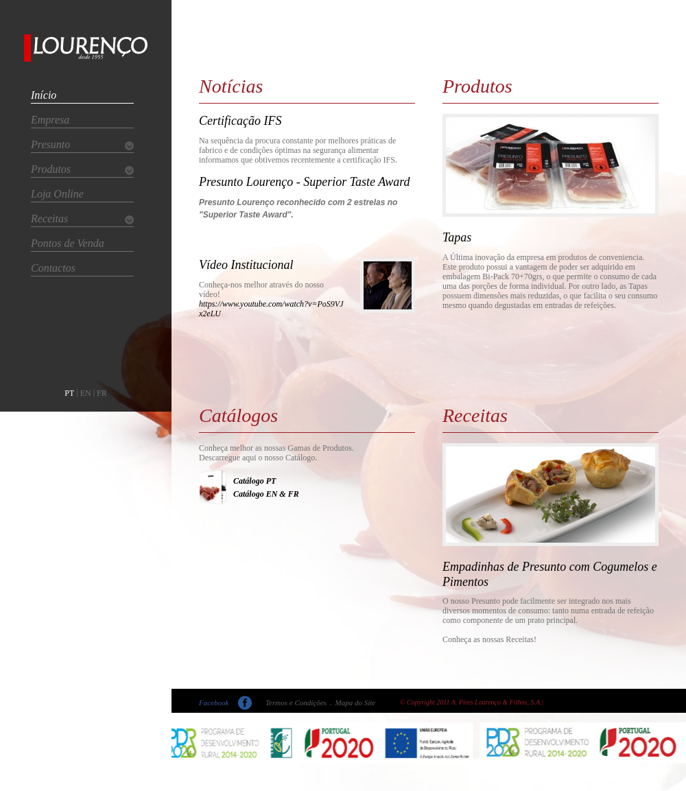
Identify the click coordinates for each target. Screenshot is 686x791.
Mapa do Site (355, 702)
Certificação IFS (240, 121)
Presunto (50, 144)
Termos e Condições (296, 702)
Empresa (50, 120)
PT (69, 393)
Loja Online (57, 194)
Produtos (51, 169)
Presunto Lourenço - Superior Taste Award (304, 182)
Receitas (49, 218)
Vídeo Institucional (246, 265)
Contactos (53, 268)
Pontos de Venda (67, 243)
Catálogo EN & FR (266, 494)
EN (85, 393)
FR (102, 393)
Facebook (213, 702)
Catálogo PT (254, 481)
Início (43, 95)
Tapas (456, 237)
